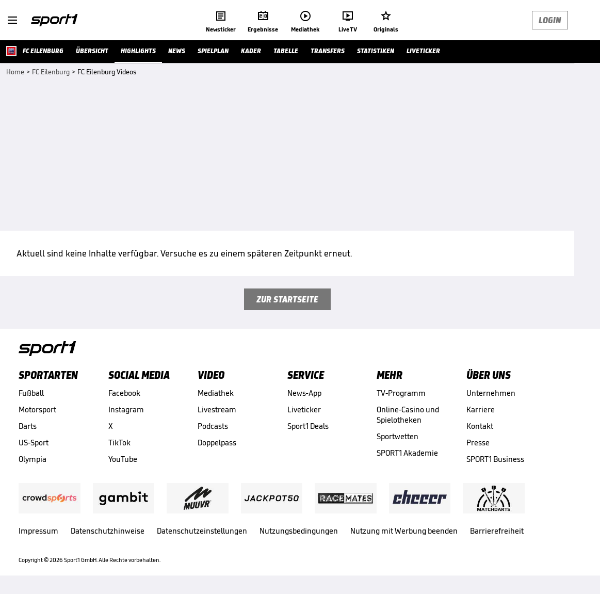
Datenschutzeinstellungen (202, 531)
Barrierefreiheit (497, 531)
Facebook (124, 393)
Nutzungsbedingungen (299, 531)
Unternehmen (490, 393)
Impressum (38, 531)
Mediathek (216, 393)
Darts (28, 426)
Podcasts (213, 426)
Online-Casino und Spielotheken (408, 415)
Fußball (31, 393)
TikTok (119, 442)
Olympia (32, 459)
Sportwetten (397, 436)
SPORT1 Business (495, 459)
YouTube (122, 459)
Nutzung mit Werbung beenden (404, 531)
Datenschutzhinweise (107, 531)
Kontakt (479, 426)
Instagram (126, 409)
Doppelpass (217, 442)
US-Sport (33, 442)
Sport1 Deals (308, 426)
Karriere (480, 409)
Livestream (217, 409)
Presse (478, 442)
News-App (304, 393)
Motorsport (37, 409)
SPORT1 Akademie (407, 453)
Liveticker (304, 409)
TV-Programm (401, 393)
